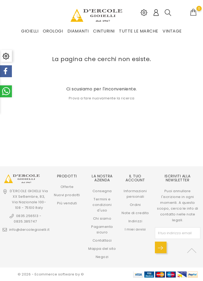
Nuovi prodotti (67, 194)
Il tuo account (135, 178)
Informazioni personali (135, 193)
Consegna (102, 190)
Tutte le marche (138, 31)
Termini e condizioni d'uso (102, 204)
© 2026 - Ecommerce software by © (51, 274)
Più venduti (67, 203)
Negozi (102, 256)
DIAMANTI (78, 31)
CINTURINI (104, 31)
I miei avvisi (135, 229)
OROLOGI (53, 31)
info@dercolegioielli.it (29, 229)
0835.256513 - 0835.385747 (27, 218)
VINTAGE (172, 31)
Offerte (67, 186)
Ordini (135, 204)
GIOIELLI (29, 31)
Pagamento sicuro (102, 229)
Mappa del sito (102, 248)
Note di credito (135, 212)
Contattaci (102, 240)
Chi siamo (102, 218)
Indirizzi (135, 220)
